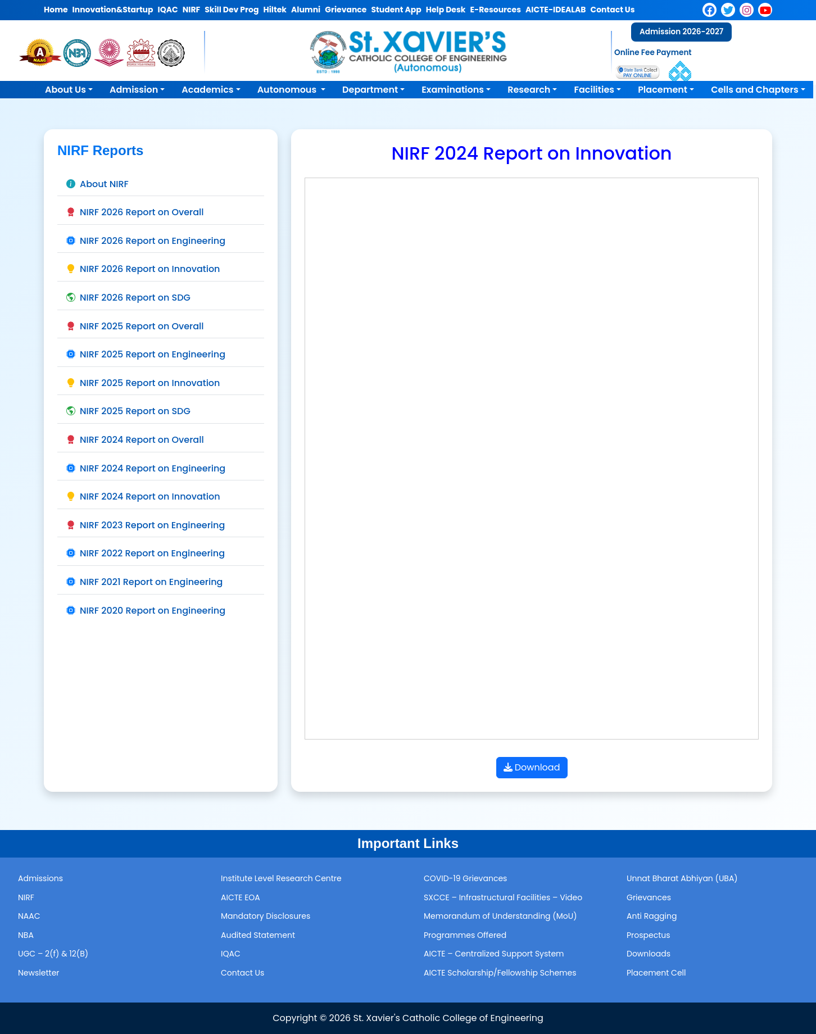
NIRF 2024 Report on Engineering (145, 468)
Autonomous (288, 89)
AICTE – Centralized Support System (494, 953)
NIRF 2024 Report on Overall (135, 439)
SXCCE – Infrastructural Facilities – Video (503, 897)
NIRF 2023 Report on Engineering (145, 525)
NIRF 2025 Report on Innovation (143, 383)
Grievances (649, 897)
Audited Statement (258, 935)
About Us (65, 89)
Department (370, 89)
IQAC (231, 953)
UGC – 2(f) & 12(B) (53, 953)
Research (528, 89)
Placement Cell (656, 972)
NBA (26, 935)
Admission (134, 89)
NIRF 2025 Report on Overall (135, 326)
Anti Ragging (652, 916)
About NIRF (97, 184)
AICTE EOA (240, 897)
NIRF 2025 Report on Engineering (145, 354)
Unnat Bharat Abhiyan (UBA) (682, 878)
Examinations (452, 89)
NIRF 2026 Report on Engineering (145, 240)
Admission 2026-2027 (681, 31)
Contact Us (242, 972)
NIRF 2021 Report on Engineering (144, 581)
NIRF (26, 897)
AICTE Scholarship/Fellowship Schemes (500, 972)
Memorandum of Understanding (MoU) (500, 916)
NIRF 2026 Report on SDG (128, 297)
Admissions (40, 878)
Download (532, 767)
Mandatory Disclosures (265, 916)
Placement (662, 89)
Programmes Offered (465, 935)
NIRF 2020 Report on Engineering (145, 610)
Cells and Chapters (755, 89)
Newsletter (39, 972)
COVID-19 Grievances (465, 878)
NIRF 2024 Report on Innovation (143, 496)
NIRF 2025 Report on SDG (128, 411)
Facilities (594, 89)
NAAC (29, 916)
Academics (207, 89)
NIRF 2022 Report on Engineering (145, 553)
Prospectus (648, 935)
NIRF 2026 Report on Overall (135, 212)
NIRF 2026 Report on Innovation (143, 268)
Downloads (648, 953)
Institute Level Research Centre (281, 878)
